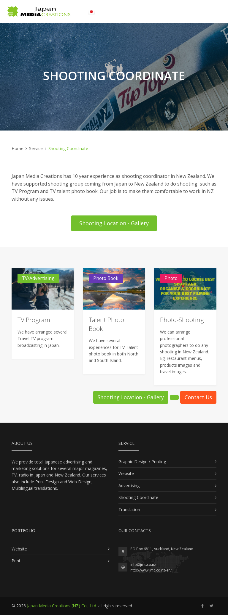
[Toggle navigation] (212, 11)
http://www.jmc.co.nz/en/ (151, 570)
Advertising (129, 485)
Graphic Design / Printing (142, 461)
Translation (129, 509)
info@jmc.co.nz (143, 564)
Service (36, 148)
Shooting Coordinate (138, 497)
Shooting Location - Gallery (114, 223)
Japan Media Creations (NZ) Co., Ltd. (62, 605)
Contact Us (198, 397)
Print (16, 561)
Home (17, 148)
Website (126, 473)
